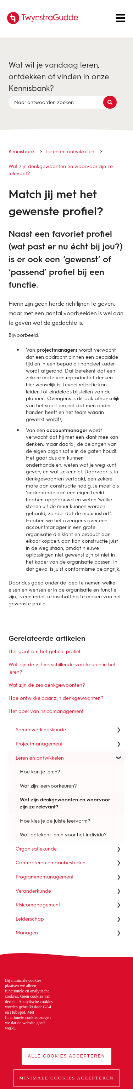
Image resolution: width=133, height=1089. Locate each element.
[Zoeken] (110, 102)
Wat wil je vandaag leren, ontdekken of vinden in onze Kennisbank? (59, 76)
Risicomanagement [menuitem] (38, 904)
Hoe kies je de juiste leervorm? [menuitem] (55, 820)
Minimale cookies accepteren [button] (66, 1078)
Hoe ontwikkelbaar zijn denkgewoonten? (56, 698)
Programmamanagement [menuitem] (45, 876)
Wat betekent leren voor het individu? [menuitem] (63, 834)
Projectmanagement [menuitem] (39, 743)
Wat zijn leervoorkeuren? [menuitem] (48, 785)
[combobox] (60, 102)
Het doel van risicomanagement (46, 711)
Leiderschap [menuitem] (30, 918)
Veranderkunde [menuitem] (33, 890)
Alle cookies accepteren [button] (66, 1056)
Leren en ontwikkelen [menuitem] (40, 757)
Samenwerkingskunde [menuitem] (41, 729)
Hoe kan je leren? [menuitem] (40, 771)
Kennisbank (22, 151)
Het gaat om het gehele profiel (44, 651)
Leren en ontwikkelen (70, 151)
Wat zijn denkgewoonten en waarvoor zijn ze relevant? (61, 170)
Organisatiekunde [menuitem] (36, 848)
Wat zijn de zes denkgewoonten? (47, 684)
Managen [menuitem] (27, 932)
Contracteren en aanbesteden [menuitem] (50, 862)
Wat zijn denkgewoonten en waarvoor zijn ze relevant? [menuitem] (65, 803)
